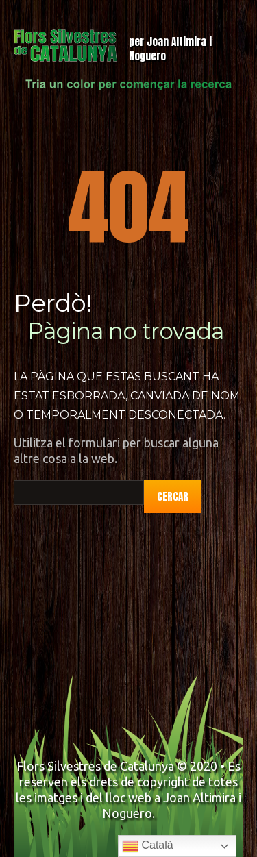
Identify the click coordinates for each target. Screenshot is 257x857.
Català (147, 846)
